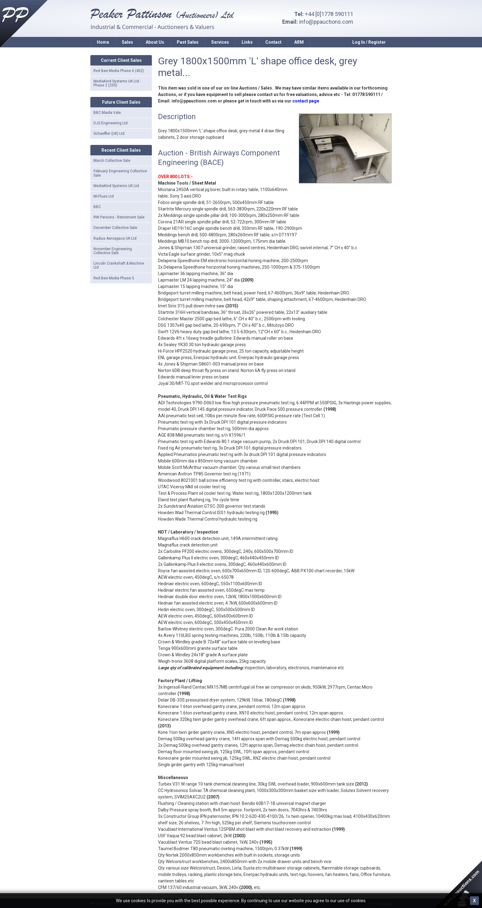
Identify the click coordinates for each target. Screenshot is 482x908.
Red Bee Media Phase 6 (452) (118, 71)
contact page (305, 100)
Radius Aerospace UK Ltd (114, 238)
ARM (299, 42)
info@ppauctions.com (326, 21)
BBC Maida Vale (107, 112)
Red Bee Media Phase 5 (113, 278)
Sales (127, 42)
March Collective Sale (111, 160)
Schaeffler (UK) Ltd (108, 133)
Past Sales (188, 42)
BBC (97, 207)
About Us (155, 42)
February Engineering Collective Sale (120, 173)
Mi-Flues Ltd (103, 196)
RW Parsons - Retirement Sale (118, 217)
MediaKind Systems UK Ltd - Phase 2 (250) (117, 83)
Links (247, 42)
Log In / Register (369, 42)
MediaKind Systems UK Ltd (116, 186)
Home (103, 42)
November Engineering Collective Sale (112, 251)
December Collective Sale (115, 228)
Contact (273, 42)
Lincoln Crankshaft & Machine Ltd (118, 265)
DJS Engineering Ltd (110, 123)
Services (220, 42)
